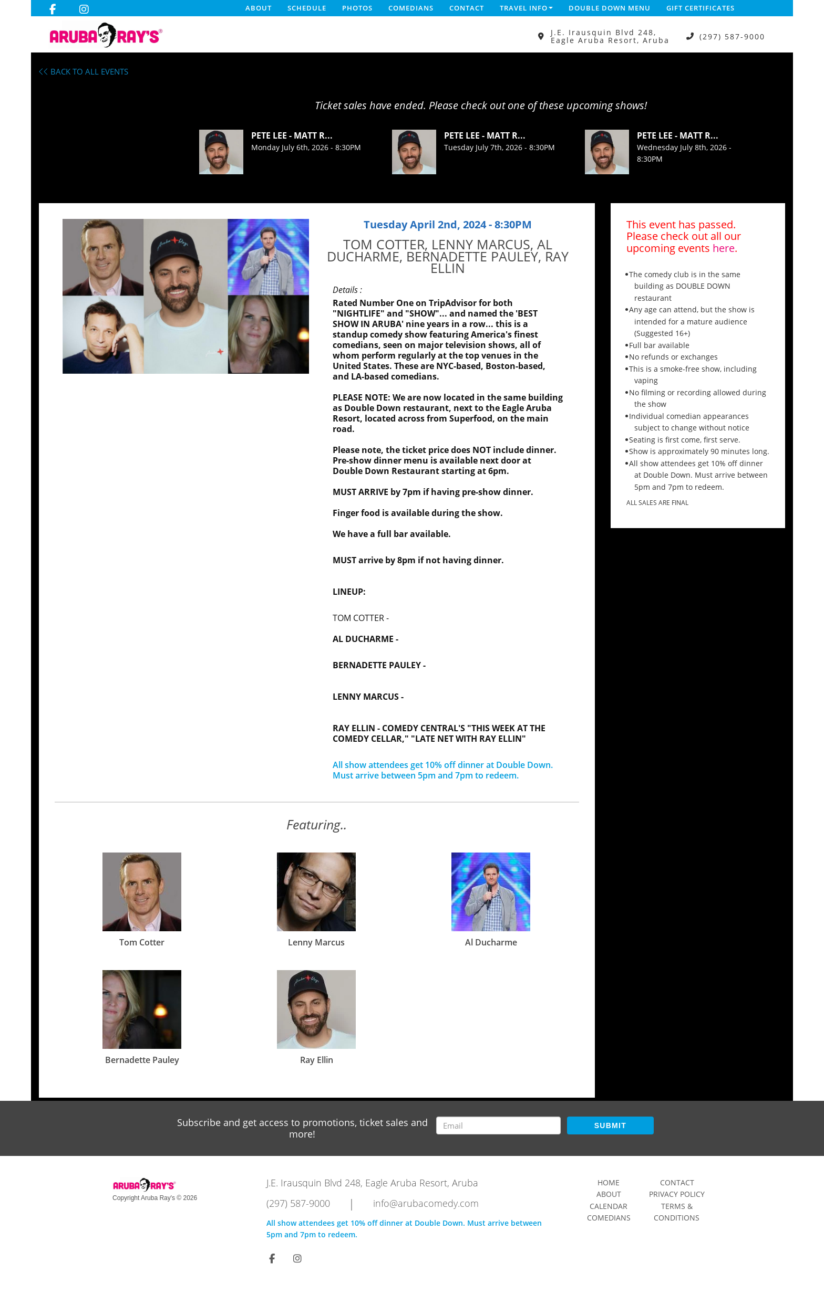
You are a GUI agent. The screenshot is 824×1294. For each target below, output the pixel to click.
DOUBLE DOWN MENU (610, 8)
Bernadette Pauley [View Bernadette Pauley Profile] (142, 1060)
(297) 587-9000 (732, 36)
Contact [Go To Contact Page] (677, 1182)
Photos (357, 8)
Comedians (411, 8)
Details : (347, 290)
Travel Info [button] (526, 8)
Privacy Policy (677, 1194)
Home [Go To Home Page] (609, 1182)
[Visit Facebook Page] (52, 9)
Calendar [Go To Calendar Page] (608, 1206)
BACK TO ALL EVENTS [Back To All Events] (83, 71)
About (258, 8)
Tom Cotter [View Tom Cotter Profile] (141, 942)
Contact (466, 8)
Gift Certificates (700, 8)
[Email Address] (498, 1125)
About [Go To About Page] (608, 1194)
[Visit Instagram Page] (84, 9)
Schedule (306, 8)
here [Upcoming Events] (724, 248)
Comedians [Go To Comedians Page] (609, 1218)
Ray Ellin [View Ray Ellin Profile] (316, 1060)
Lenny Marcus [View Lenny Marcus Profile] (316, 942)
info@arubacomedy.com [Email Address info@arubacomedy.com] (426, 1203)
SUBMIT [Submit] (610, 1125)
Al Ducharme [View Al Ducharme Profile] (491, 942)
